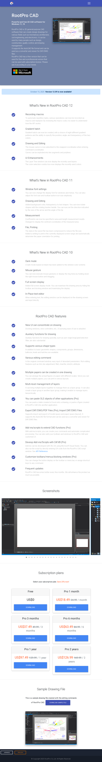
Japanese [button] (7, 752)
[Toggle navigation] (89, 3)
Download (30, 607)
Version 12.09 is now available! (58, 92)
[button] (26, 557)
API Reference (42, 451)
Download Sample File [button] (58, 703)
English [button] (20, 752)
